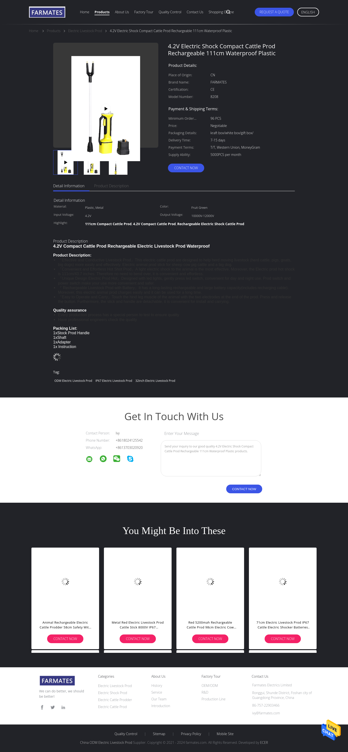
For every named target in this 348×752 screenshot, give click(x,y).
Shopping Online (221, 12)
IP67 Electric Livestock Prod (113, 381)
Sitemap (159, 734)
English (308, 12)
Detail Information (69, 185)
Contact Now (186, 168)
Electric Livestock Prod (115, 685)
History (156, 685)
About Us (122, 12)
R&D (205, 692)
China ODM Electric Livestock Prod (106, 742)
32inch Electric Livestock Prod (155, 381)
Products (101, 12)
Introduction (160, 705)
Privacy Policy (191, 734)
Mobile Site (225, 734)
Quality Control (170, 12)
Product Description (111, 185)
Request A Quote (274, 12)
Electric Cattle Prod (112, 706)
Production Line (213, 699)
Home (84, 12)
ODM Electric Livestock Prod (73, 381)
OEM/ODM (210, 685)
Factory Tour (143, 12)
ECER (264, 742)
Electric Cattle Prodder (115, 699)
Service (156, 692)
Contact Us (195, 12)
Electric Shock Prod (112, 692)
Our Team (159, 699)
